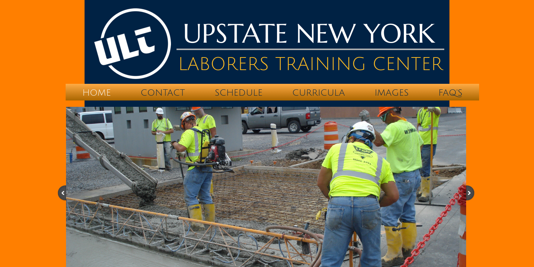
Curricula (318, 93)
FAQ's (450, 93)
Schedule (239, 93)
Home (96, 93)
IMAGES (392, 93)
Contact (163, 93)
